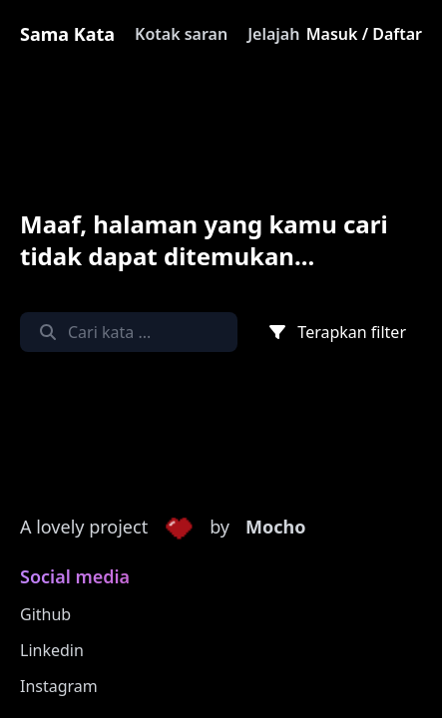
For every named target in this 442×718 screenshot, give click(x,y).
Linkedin (52, 650)
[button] (179, 527)
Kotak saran (181, 34)
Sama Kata (67, 34)
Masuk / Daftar (364, 34)
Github (45, 614)
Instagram (59, 686)
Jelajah (273, 34)
